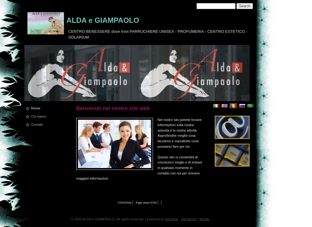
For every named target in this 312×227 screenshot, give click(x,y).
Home (36, 108)
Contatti (37, 124)
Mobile (204, 219)
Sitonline (171, 219)
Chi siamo (38, 116)
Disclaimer (189, 219)
